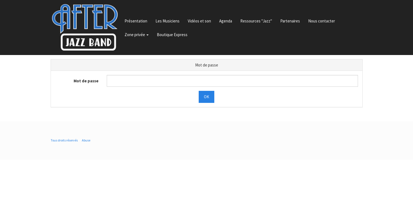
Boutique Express (172, 34)
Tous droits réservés (64, 140)
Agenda (225, 21)
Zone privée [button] (137, 34)
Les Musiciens (167, 21)
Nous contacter (321, 21)
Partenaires (290, 21)
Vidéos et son (199, 21)
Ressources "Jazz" (256, 21)
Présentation (136, 21)
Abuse (86, 140)
